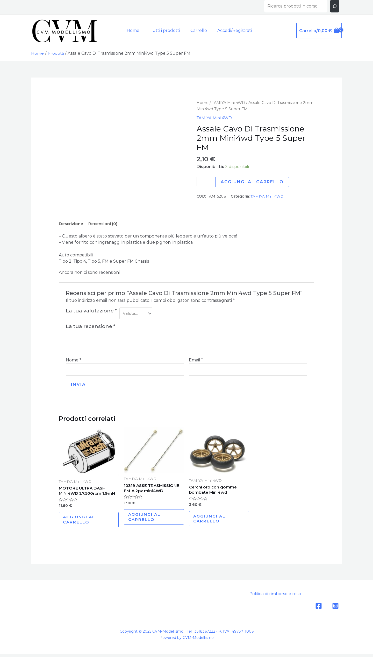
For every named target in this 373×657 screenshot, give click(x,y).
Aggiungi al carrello (252, 181)
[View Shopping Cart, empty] (319, 30)
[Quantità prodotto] (204, 181)
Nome (73, 360)
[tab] (71, 224)
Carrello (196, 30)
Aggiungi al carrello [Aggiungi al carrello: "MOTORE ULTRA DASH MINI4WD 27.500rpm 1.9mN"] (81, 522)
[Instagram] (335, 609)
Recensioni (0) (105, 223)
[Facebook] (318, 609)
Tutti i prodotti (165, 30)
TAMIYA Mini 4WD (230, 102)
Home (135, 30)
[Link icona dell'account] (231, 30)
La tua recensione (90, 327)
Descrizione (71, 223)
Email (196, 360)
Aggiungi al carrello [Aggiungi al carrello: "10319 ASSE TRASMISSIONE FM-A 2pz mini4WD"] (146, 519)
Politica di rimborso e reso (273, 597)
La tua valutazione (91, 311)
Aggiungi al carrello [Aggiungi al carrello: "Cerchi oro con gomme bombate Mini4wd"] (211, 521)
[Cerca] (334, 6)
